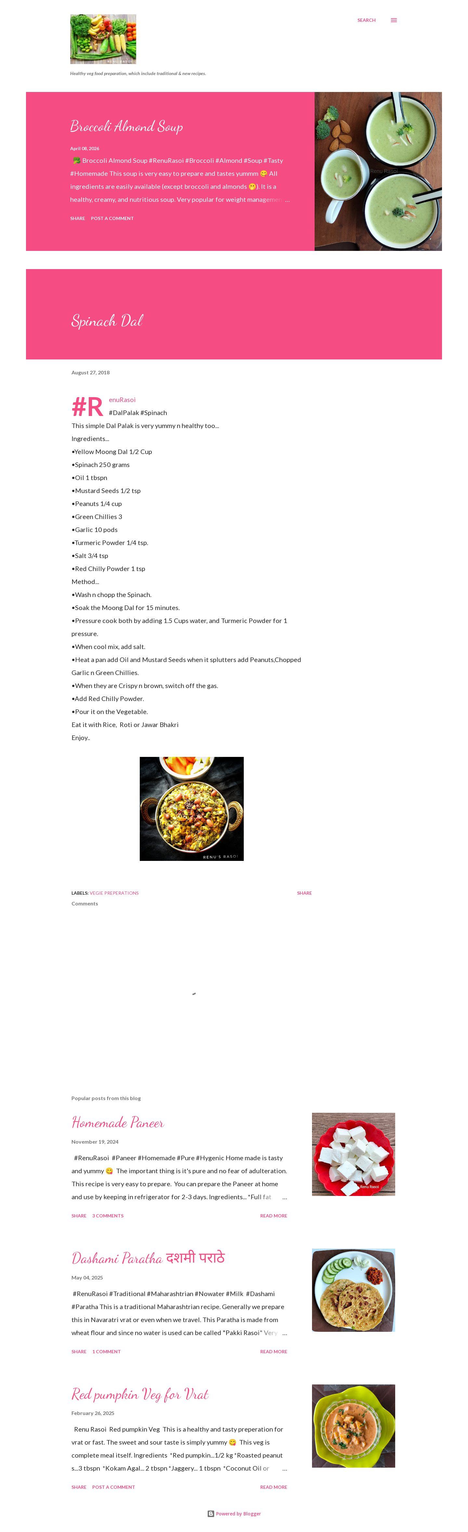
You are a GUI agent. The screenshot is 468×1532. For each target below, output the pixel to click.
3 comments (108, 1215)
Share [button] (77, 218)
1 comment (106, 1351)
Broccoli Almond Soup (126, 126)
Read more (273, 1215)
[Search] (367, 20)
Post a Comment (112, 218)
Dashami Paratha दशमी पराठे (148, 1258)
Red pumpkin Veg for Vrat (140, 1393)
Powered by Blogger (234, 1514)
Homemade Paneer (118, 1122)
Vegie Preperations (114, 893)
